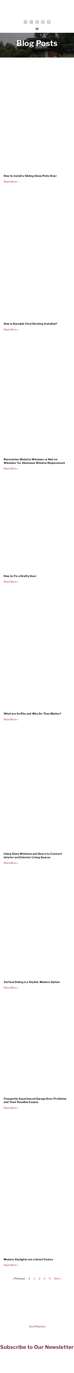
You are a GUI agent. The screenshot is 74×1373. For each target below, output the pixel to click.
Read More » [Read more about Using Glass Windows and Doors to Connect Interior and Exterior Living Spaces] (11, 862)
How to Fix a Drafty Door (20, 576)
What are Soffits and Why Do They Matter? (32, 713)
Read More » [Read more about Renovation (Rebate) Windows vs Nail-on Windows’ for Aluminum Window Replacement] (11, 468)
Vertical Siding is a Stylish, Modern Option (32, 982)
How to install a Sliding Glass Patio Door (30, 175)
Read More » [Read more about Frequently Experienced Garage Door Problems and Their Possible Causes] (11, 1107)
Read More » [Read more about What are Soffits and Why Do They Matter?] (11, 719)
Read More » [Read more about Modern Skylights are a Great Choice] (11, 1265)
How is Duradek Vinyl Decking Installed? (30, 323)
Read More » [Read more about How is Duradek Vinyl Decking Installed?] (11, 329)
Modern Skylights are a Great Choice (28, 1259)
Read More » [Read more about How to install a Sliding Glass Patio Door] (11, 181)
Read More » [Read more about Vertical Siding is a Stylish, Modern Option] (11, 987)
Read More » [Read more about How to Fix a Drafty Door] (11, 581)
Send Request (37, 1326)
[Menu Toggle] (37, 28)
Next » (57, 1278)
